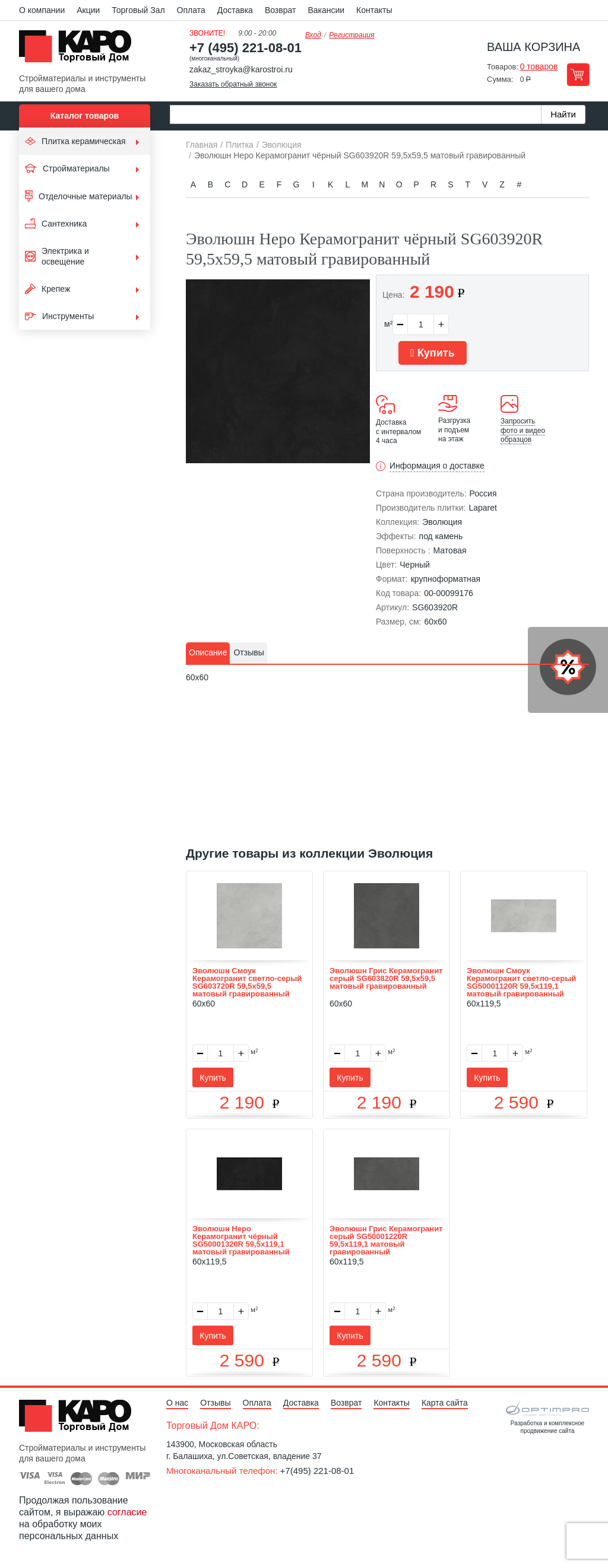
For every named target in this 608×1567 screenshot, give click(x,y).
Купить (432, 353)
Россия (483, 493)
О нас (177, 1402)
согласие (127, 1512)
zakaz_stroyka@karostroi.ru (241, 69)
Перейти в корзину (578, 74)
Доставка (235, 10)
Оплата (191, 10)
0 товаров (539, 66)
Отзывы (215, 1402)
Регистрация (351, 35)
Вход (313, 35)
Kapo (79, 49)
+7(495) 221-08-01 (317, 1471)
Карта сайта (445, 1402)
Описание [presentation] (208, 652)
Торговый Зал (138, 10)
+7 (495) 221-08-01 (245, 47)
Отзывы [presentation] (248, 652)
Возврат (280, 10)
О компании (42, 10)
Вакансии (326, 10)
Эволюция (442, 522)
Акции (88, 10)
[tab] (208, 653)
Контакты (374, 10)
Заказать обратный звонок (233, 84)
